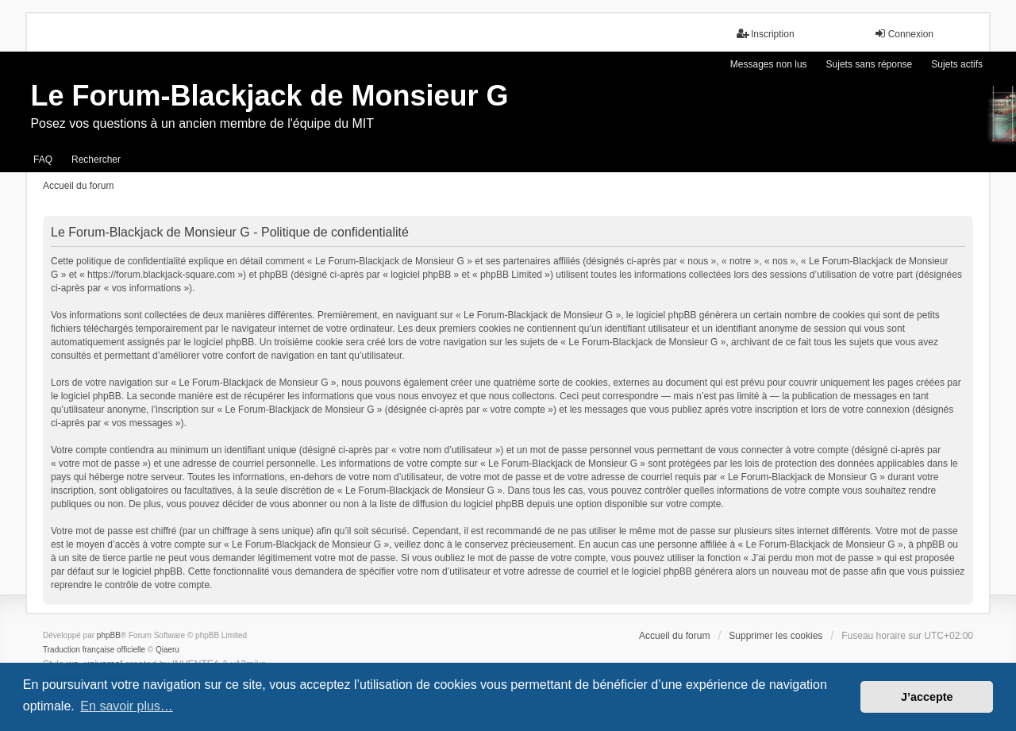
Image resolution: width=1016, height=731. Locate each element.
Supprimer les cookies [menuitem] (775, 635)
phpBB (109, 635)
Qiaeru (167, 649)
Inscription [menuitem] (766, 34)
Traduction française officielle (94, 649)
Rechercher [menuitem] (96, 159)
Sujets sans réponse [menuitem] (869, 64)
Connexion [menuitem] (903, 34)
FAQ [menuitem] (42, 159)
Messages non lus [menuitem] (768, 64)
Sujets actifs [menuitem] (957, 64)
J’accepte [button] (927, 697)
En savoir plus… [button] (126, 706)
